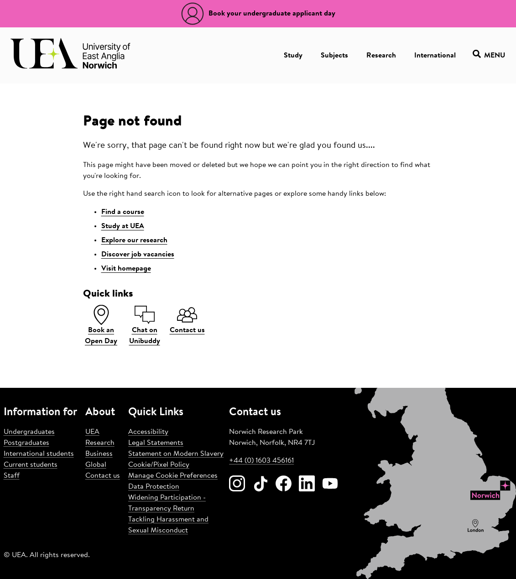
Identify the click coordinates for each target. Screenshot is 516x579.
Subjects (334, 55)
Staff (12, 476)
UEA (92, 432)
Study (293, 55)
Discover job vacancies (137, 254)
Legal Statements (155, 443)
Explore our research (134, 240)
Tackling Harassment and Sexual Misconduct (168, 525)
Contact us (102, 476)
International (435, 55)
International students (39, 454)
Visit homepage (126, 268)
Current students (30, 465)
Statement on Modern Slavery (176, 454)
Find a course (122, 212)
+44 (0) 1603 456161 (261, 460)
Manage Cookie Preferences (173, 476)
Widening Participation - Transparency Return (167, 503)
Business (99, 454)
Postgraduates (26, 443)
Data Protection (153, 486)
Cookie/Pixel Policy (158, 465)
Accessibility (148, 432)
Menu (489, 55)
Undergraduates (29, 432)
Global (95, 465)
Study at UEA (122, 226)
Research (381, 55)
